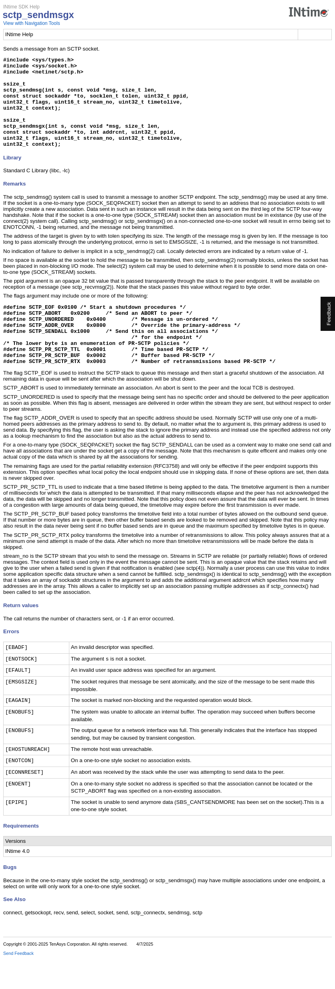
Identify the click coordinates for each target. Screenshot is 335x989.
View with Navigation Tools (31, 23)
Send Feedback (18, 983)
